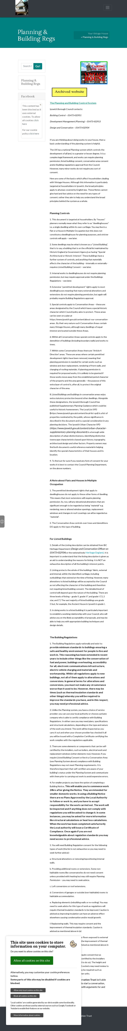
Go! (37, 66)
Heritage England (94, 552)
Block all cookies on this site (25, 996)
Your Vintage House (98, 33)
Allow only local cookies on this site (28, 990)
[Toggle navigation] (107, 8)
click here (34, 133)
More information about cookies (27, 1015)
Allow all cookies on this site (32, 960)
